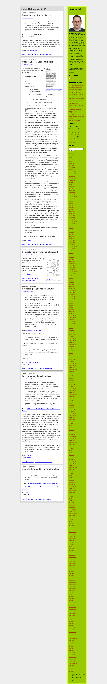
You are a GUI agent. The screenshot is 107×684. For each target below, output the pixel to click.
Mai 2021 (71, 280)
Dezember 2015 (72, 413)
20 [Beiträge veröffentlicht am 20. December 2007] (74, 136)
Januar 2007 (72, 630)
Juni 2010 (71, 544)
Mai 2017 (71, 378)
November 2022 (72, 242)
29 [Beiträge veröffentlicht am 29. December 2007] (77, 138)
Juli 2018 (71, 348)
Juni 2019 (71, 328)
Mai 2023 (71, 230)
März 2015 (71, 430)
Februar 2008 (72, 602)
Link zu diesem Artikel (27, 18)
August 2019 (72, 323)
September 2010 (73, 538)
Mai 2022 (71, 255)
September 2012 (73, 490)
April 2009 (71, 573)
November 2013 (72, 463)
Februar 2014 (72, 457)
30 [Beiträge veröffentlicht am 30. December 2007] (78, 138)
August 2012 (72, 492)
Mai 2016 (71, 403)
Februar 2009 (72, 577)
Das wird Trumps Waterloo (75, 109)
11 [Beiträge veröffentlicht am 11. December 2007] (71, 134)
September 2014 (73, 442)
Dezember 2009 (72, 557)
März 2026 (71, 165)
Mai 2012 (71, 498)
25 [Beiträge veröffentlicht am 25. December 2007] (71, 138)
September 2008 (73, 588)
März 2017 (71, 382)
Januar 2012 (72, 507)
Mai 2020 (71, 305)
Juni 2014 (71, 448)
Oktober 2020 (72, 294)
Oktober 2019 (72, 319)
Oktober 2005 (72, 661)
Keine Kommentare (28, 54)
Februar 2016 (72, 409)
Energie (29, 50)
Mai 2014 (71, 450)
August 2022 (72, 248)
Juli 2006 (71, 642)
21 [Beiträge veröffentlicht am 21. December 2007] (75, 136)
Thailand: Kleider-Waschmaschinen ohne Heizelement (74, 113)
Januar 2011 (72, 530)
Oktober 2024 (72, 194)
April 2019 (71, 330)
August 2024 (72, 198)
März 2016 (71, 407)
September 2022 (73, 246)
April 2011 (71, 523)
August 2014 (72, 444)
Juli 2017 (71, 373)
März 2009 (71, 575)
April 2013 (71, 477)
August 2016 (72, 396)
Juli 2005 (71, 667)
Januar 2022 (72, 263)
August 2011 (72, 515)
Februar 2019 (72, 334)
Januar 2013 (72, 484)
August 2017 (72, 371)
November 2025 (72, 173)
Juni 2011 (71, 519)
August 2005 (72, 665)
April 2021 (71, 282)
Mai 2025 (71, 184)
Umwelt (35, 362)
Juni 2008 (71, 594)
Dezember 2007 (72, 607)
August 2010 (72, 540)
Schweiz (34, 50)
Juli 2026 (71, 157)
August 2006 (72, 640)
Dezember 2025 (72, 171)
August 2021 (72, 273)
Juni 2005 (71, 669)
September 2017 (73, 369)
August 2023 (72, 223)
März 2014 (71, 455)
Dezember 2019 (72, 315)
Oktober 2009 (72, 561)
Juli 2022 (71, 251)
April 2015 (71, 428)
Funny (28, 274)
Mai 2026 (71, 161)
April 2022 (71, 257)
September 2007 (73, 613)
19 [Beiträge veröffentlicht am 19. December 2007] (72, 136)
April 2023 (71, 232)
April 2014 (71, 453)
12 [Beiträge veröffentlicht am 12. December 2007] (72, 134)
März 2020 (71, 309)
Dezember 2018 (72, 338)
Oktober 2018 (72, 342)
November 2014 (72, 438)
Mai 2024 (71, 205)
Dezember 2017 (72, 363)
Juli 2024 (71, 201)
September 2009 (73, 563)
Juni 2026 (71, 159)
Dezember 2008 (72, 582)
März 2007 (71, 625)
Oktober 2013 (72, 465)
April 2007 (71, 623)
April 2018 (71, 355)
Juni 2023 (71, 228)
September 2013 (73, 467)
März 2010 (71, 550)
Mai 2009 (71, 571)
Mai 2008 (71, 596)
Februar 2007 (72, 627)
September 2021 (73, 271)
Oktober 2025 (72, 176)
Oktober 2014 (72, 440)
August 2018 (72, 346)
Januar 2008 (72, 605)
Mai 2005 (71, 671)
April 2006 (71, 648)
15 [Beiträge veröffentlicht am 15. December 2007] (77, 134)
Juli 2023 (71, 226)
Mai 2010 (71, 546)
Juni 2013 (71, 473)
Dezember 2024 (72, 192)
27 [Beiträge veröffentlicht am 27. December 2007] (74, 138)
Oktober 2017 (72, 367)
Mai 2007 (71, 621)
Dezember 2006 (72, 632)
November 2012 (72, 486)
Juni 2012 (71, 496)
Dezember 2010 (72, 532)
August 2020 (72, 298)
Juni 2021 (71, 278)
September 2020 (73, 296)
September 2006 (73, 638)
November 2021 (72, 267)
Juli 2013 (71, 471)
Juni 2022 (71, 253)
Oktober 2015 (72, 417)
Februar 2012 (72, 505)
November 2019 (72, 317)
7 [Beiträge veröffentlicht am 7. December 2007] (75, 132)
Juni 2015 (71, 423)
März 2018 (71, 357)
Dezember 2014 (72, 436)
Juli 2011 (71, 517)
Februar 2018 (72, 359)
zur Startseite (72, 12)
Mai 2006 (71, 646)
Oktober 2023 (72, 219)
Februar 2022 (72, 261)
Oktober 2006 (72, 636)
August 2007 (72, 615)
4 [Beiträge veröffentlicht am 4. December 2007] (70, 132)
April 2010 (71, 548)
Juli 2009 (71, 567)
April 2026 (71, 163)
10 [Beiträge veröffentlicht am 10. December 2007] (69, 134)
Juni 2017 (71, 375)
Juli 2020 (71, 301)
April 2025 (71, 186)
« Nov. (70, 142)
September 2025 (73, 178)
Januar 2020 (72, 313)
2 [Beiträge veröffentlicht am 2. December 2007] (78, 130)
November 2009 (72, 559)
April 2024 (71, 207)
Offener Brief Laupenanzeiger (54, 89)
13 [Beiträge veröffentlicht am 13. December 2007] (74, 134)
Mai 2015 (71, 425)
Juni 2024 (71, 203)
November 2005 (72, 659)
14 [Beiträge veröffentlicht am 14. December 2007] (75, 134)
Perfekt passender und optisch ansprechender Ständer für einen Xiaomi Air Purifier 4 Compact (77, 91)
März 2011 (71, 525)
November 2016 (72, 390)
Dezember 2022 (72, 240)
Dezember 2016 (72, 388)
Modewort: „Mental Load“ (75, 120)
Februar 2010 (72, 553)
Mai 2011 (71, 521)
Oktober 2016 (72, 392)
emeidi (60, 90)
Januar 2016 (72, 411)
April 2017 (71, 380)
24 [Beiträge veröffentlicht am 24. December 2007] (69, 138)
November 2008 (72, 584)
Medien (29, 240)
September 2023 (73, 221)
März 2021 (71, 284)
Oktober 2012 (72, 488)
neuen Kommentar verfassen (43, 54)
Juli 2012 (71, 494)
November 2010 (72, 534)
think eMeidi (77, 675)
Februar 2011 (72, 528)
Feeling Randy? (50, 279)
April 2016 (71, 405)
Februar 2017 (72, 384)
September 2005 (73, 663)
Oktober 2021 (72, 269)
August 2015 (72, 419)
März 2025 (71, 188)
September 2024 (73, 196)
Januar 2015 (72, 434)
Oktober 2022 (72, 244)
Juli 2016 (71, 398)
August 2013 (72, 469)
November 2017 (72, 365)
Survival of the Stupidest (34, 330)
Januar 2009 (72, 580)
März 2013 (71, 480)
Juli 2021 (71, 275)
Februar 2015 (72, 432)
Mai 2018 (71, 353)
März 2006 (71, 650)
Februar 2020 (72, 311)
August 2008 (72, 590)
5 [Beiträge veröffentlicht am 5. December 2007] (72, 132)
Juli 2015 (71, 421)
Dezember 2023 (72, 215)
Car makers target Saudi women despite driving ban (42, 483)
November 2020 (72, 292)
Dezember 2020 (72, 290)
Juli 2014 (71, 446)
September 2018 (73, 344)
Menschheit (29, 362)
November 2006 (72, 634)
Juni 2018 (71, 351)
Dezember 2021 (72, 265)
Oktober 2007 (72, 611)
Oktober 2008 (72, 586)
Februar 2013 (72, 482)
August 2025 (72, 180)
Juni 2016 (71, 400)
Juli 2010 (71, 542)
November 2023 (72, 217)
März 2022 (71, 259)
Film (27, 492)
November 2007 (72, 609)
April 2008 (71, 598)
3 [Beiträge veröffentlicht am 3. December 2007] (69, 132)
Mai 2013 (71, 475)
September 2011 (73, 513)
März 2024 (71, 209)
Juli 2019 (71, 326)
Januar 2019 (72, 336)
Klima (27, 455)
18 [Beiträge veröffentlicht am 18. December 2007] (71, 136)
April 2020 (71, 307)
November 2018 (72, 340)
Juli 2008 (71, 592)
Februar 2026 (72, 167)
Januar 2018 (72, 361)
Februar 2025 (72, 190)
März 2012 (71, 502)
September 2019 (73, 321)
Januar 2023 (72, 238)
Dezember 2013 (72, 461)
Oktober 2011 (72, 511)
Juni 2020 (71, 303)
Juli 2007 (71, 617)
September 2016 (73, 394)
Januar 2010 (72, 555)
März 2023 (71, 234)
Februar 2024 (72, 211)
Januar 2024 (72, 213)
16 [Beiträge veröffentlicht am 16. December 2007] (78, 134)
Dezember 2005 (72, 657)
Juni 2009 (71, 569)
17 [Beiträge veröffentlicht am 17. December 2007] (69, 136)
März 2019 (71, 332)
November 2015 (72, 415)
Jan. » (74, 142)
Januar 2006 (72, 655)
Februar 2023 (72, 236)
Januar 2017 (72, 386)
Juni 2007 (71, 619)
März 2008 (71, 600)
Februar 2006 (72, 652)
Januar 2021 (72, 288)
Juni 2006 (71, 644)
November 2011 (72, 509)
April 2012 (71, 500)
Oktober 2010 (72, 536)
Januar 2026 (72, 169)
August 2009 (72, 565)
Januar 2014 (72, 459)
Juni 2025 (71, 182)
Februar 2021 (72, 286)
